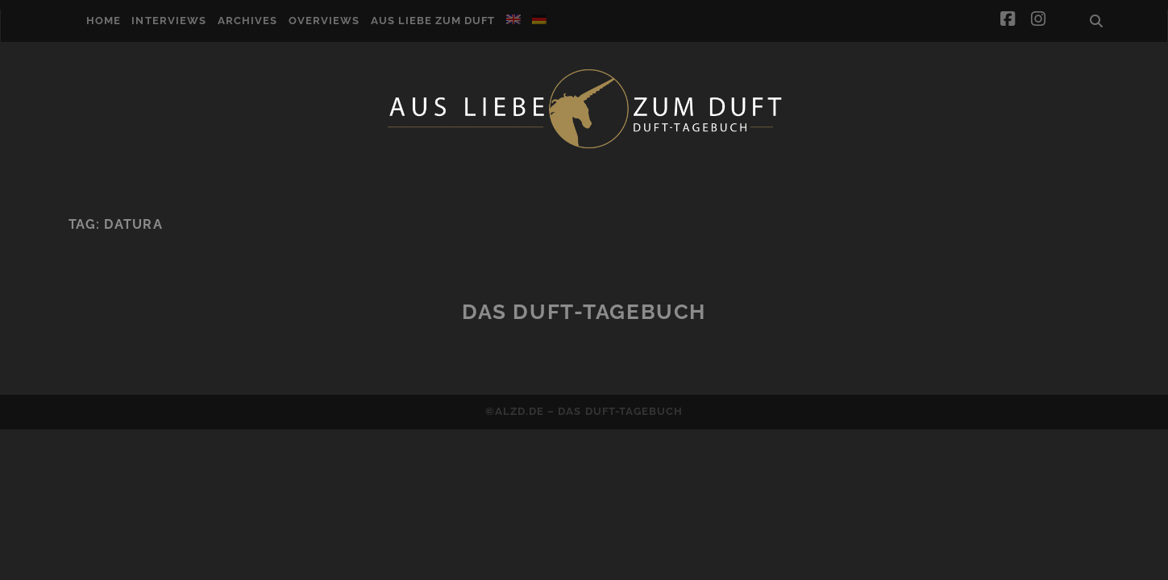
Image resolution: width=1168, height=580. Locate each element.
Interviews (168, 20)
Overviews (324, 20)
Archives (247, 20)
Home (103, 20)
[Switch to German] (539, 19)
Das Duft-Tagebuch (584, 312)
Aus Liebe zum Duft (433, 20)
